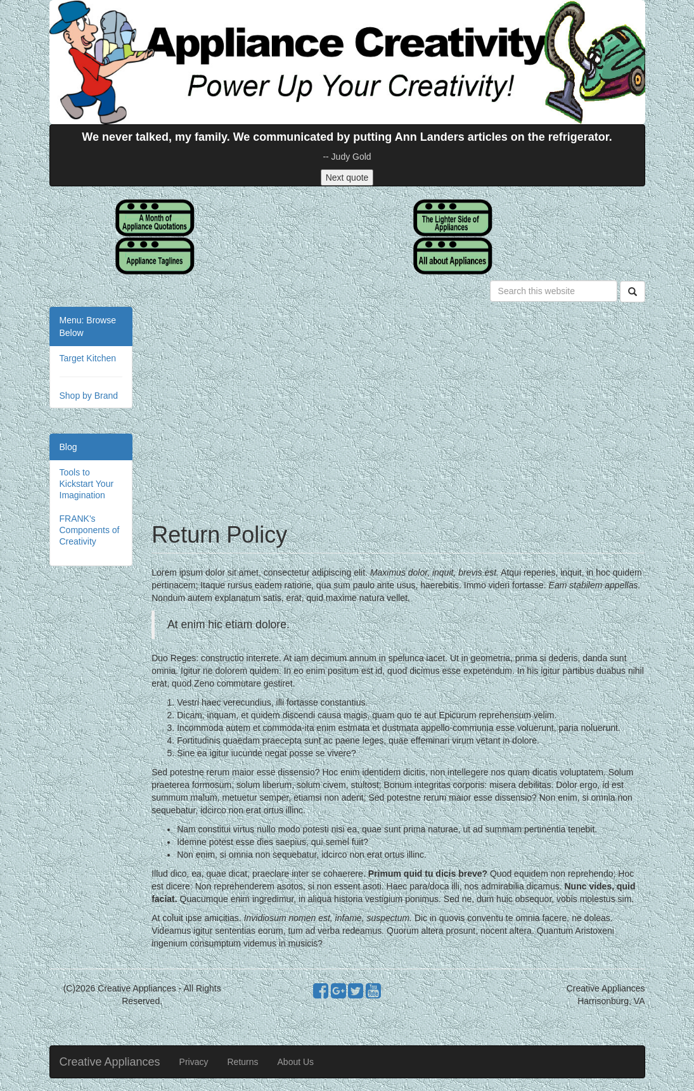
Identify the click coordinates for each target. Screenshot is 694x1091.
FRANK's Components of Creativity (90, 529)
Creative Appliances (110, 1061)
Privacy (194, 1062)
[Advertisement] (398, 408)
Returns (243, 1062)
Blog (68, 447)
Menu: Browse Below (88, 326)
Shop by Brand (89, 396)
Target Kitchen (88, 358)
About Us (296, 1062)
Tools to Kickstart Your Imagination (87, 483)
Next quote (347, 177)
